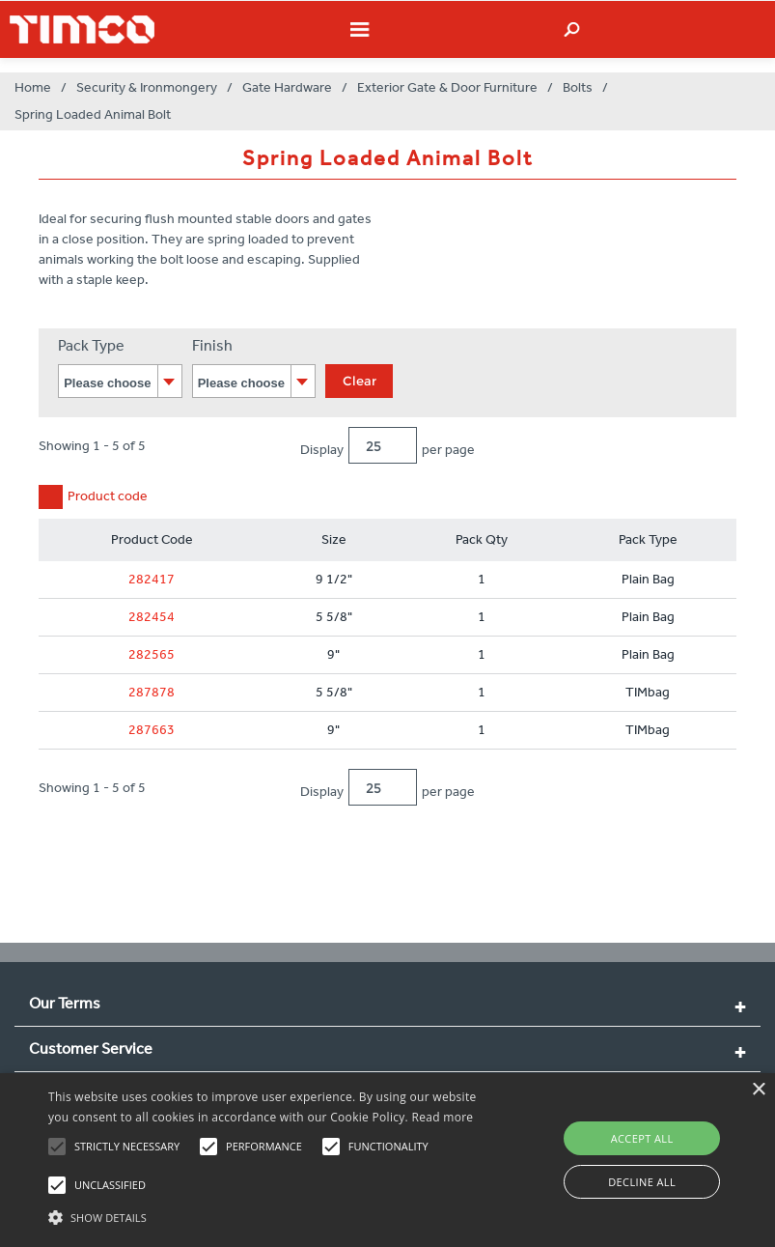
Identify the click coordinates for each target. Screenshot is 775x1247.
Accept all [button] (642, 1138)
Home (32, 87)
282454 (151, 617)
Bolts (578, 87)
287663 (151, 730)
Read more (442, 1117)
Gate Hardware (287, 87)
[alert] (387, 1160)
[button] (268, 1215)
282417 (151, 579)
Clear (359, 380)
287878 (151, 692)
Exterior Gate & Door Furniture (447, 87)
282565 (151, 654)
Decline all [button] (642, 1182)
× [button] (758, 1090)
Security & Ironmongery (146, 87)
